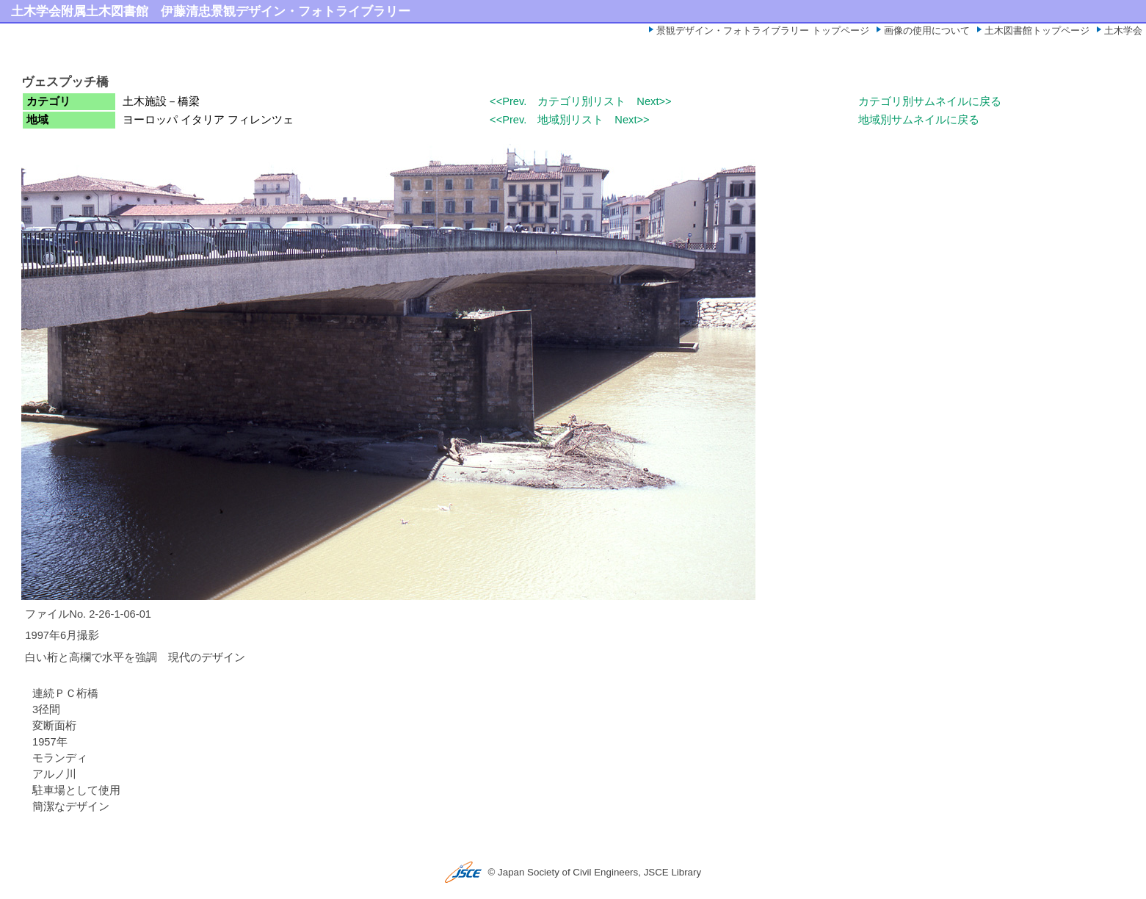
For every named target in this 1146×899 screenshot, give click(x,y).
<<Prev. (508, 101)
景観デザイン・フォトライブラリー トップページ (762, 30)
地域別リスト (570, 120)
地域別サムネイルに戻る (918, 120)
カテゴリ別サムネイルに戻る (929, 101)
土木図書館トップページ (1036, 30)
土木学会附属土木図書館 (79, 11)
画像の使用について (927, 30)
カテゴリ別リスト (581, 101)
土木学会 (1123, 30)
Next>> (654, 101)
